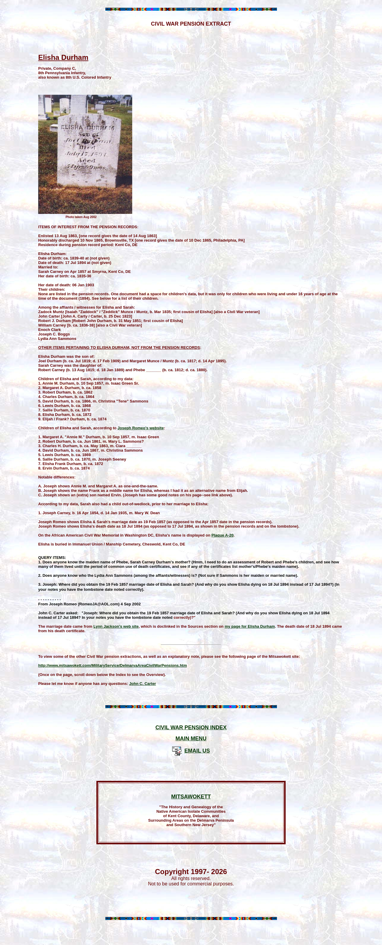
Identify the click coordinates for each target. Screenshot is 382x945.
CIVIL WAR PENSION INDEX (191, 727)
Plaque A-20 (223, 535)
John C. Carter (142, 683)
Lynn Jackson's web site (115, 626)
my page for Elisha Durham (250, 626)
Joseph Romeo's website (141, 428)
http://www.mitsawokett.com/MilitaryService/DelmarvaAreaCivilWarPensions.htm (112, 665)
